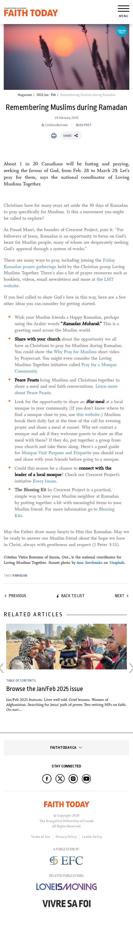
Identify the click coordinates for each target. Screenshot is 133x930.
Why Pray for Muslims (75, 352)
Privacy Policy (66, 837)
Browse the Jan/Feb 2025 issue (44, 689)
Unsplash (116, 562)
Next (119, 595)
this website (88, 414)
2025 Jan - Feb (46, 95)
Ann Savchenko (89, 562)
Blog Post (83, 125)
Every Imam (44, 481)
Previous (17, 595)
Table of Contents (21, 680)
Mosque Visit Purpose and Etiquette (56, 453)
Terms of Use (40, 837)
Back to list (73, 595)
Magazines (25, 95)
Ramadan (20, 575)
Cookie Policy (92, 837)
